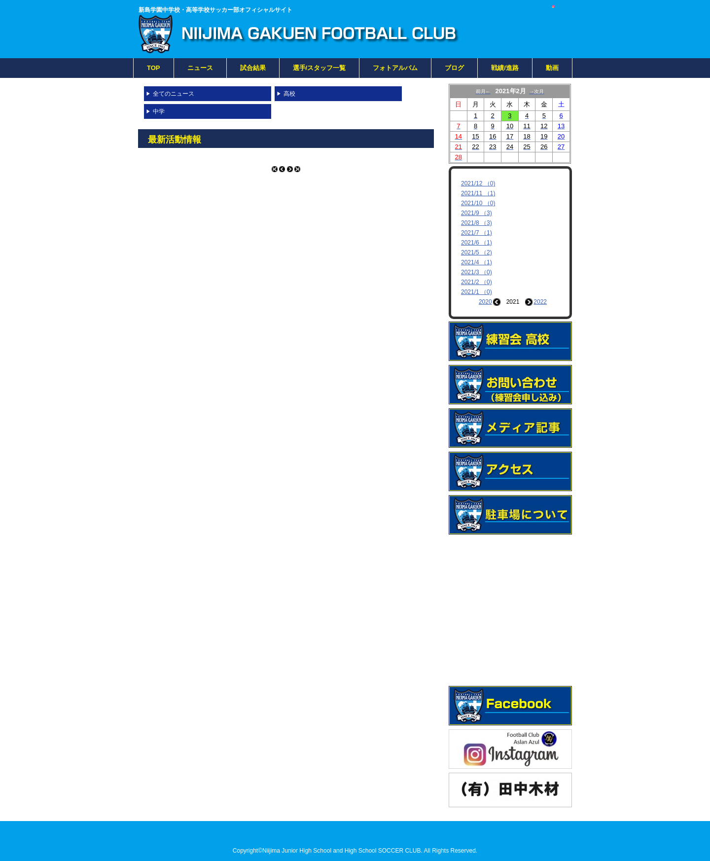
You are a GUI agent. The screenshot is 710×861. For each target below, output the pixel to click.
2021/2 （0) (476, 282)
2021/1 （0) (476, 291)
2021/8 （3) (476, 222)
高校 (289, 93)
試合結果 (253, 68)
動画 (552, 68)
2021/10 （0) (478, 203)
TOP (153, 68)
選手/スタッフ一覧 (319, 68)
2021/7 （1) (476, 232)
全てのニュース (173, 93)
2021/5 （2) (476, 252)
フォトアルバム (395, 68)
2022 (540, 301)
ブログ (454, 68)
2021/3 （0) (476, 272)
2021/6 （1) (476, 242)
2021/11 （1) (478, 193)
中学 (159, 111)
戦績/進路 (505, 68)
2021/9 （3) (476, 213)
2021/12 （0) (478, 183)
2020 (485, 301)
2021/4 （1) (476, 262)
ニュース (200, 68)
